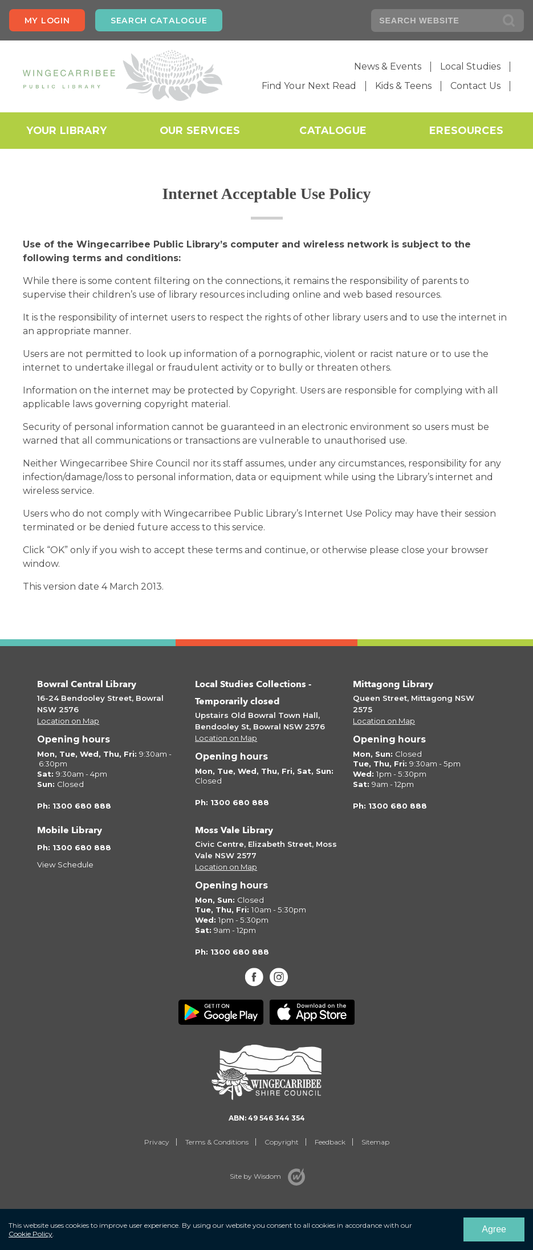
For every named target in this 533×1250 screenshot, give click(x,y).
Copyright (282, 1142)
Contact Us (475, 85)
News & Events (387, 66)
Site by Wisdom (255, 1176)
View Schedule (65, 864)
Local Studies (470, 66)
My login (47, 20)
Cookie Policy (30, 1233)
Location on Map (68, 720)
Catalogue (333, 130)
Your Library (66, 130)
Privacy (156, 1142)
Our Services (200, 130)
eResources (466, 130)
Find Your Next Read (309, 85)
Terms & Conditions (217, 1142)
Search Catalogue (159, 20)
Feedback (330, 1142)
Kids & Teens (403, 85)
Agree (494, 1229)
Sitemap (375, 1142)
